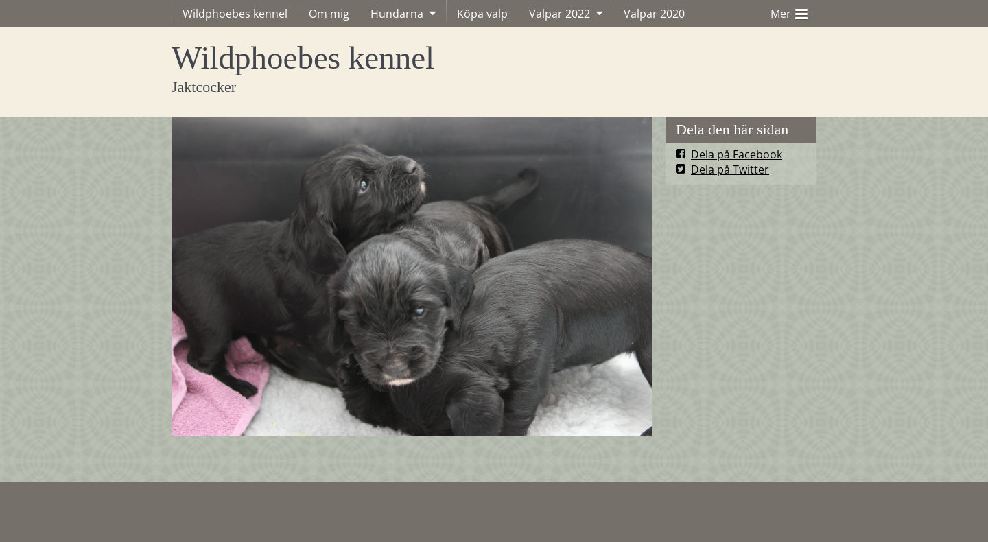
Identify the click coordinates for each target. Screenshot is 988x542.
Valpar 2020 (654, 13)
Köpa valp (482, 13)
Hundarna (396, 13)
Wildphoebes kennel (235, 13)
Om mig (329, 13)
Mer (789, 10)
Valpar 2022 (559, 13)
